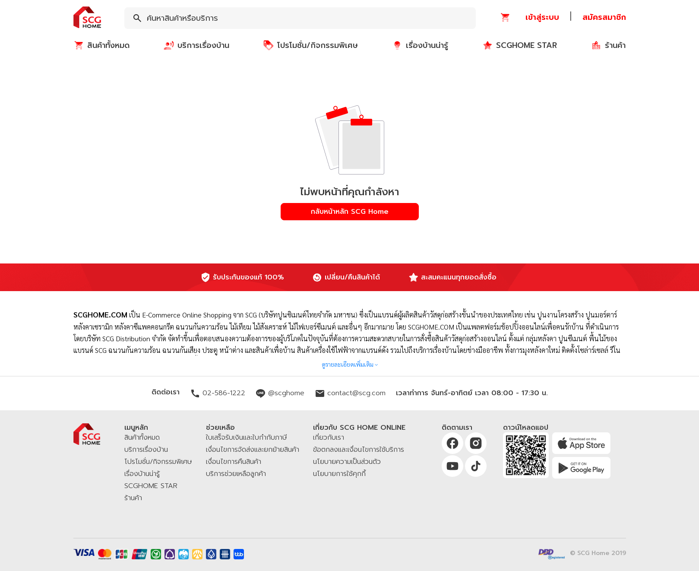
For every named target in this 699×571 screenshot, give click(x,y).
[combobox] (300, 18)
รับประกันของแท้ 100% (248, 277)
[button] (87, 17)
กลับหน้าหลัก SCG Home (350, 211)
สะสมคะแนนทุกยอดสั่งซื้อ (459, 277)
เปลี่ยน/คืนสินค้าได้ (352, 277)
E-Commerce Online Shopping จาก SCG (199, 314)
